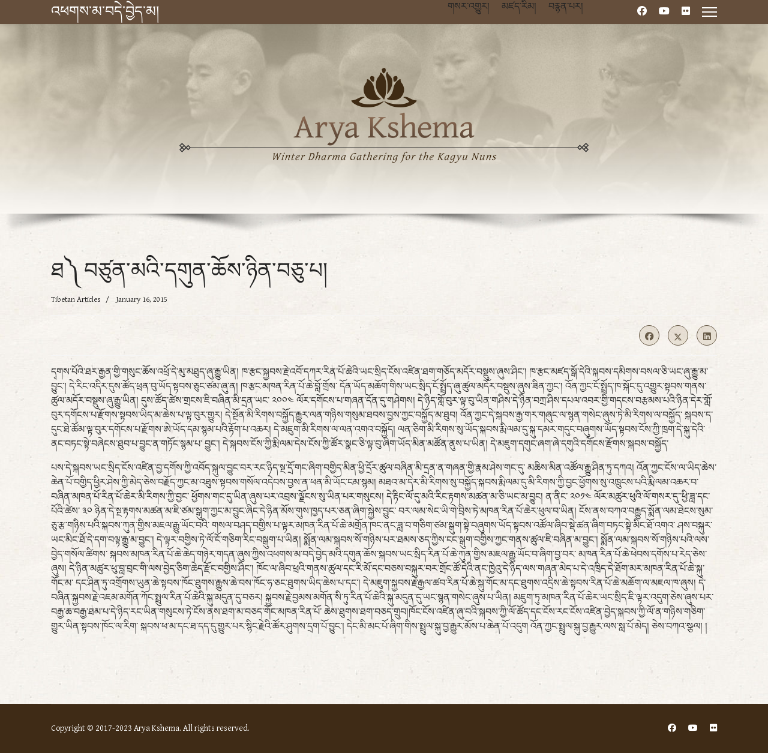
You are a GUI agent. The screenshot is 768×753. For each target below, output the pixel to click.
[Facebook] (642, 11)
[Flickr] (686, 11)
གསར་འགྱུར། (469, 7)
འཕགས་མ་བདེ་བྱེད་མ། (105, 12)
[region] (384, 136)
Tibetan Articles (76, 299)
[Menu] (709, 12)
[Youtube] (664, 11)
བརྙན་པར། (565, 7)
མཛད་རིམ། (519, 7)
